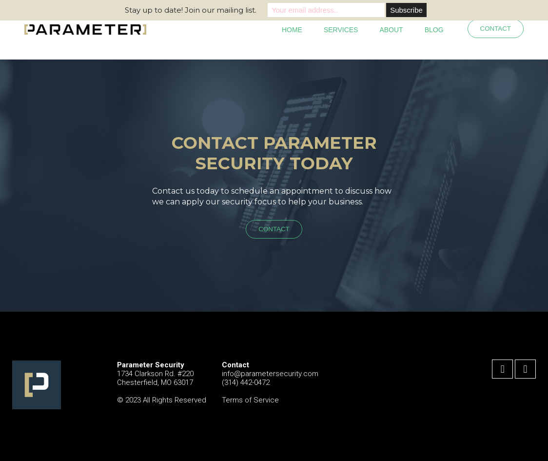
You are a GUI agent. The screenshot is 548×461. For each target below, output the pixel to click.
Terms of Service (250, 400)
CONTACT (495, 28)
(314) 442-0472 (246, 382)
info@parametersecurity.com (270, 373)
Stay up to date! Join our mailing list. (190, 10)
